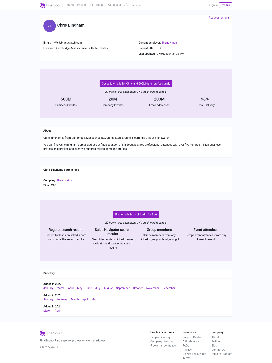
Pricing (81, 4)
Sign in (213, 5)
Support (100, 4)
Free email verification (163, 345)
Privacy (187, 349)
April (71, 288)
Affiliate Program (221, 354)
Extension (132, 5)
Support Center (192, 337)
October (138, 288)
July (97, 288)
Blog (214, 345)
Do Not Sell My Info (194, 354)
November (152, 288)
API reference (191, 341)
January (48, 288)
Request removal (219, 17)
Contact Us (218, 349)
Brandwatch (169, 42)
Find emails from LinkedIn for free (136, 214)
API (91, 4)
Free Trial (226, 5)
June (89, 288)
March (61, 288)
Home (70, 4)
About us (217, 337)
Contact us (115, 4)
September (123, 288)
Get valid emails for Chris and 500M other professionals (136, 83)
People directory (160, 337)
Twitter (215, 341)
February (62, 299)
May (79, 288)
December (169, 288)
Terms (186, 358)
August (108, 288)
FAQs (186, 345)
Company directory (162, 341)
